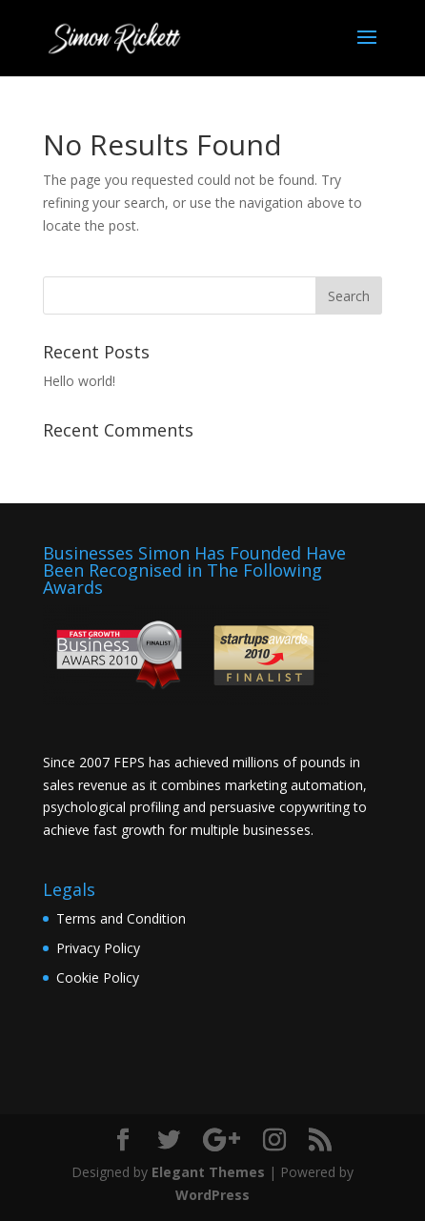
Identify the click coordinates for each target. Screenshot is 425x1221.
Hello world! (79, 381)
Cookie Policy (97, 977)
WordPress (212, 1195)
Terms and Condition (121, 918)
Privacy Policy (98, 948)
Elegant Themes (208, 1172)
